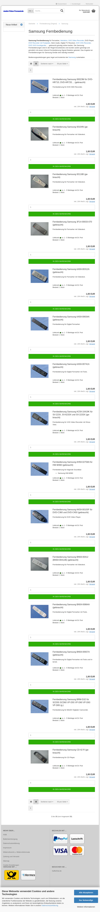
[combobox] (47, 67)
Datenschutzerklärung (50, 905)
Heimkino (63, 45)
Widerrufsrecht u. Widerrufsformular (16, 856)
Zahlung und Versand (11, 860)
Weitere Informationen (86, 907)
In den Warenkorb (62, 123)
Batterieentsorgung (10, 843)
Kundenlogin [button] (75, 4)
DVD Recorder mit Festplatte (39, 47)
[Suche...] (31, 10)
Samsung (72, 61)
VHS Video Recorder (76, 45)
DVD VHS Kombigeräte (37, 49)
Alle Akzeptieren (86, 893)
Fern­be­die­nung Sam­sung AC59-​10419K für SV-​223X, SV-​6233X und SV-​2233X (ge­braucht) (73, 419)
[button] (61, 4)
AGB (5, 839)
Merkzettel (88, 4)
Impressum (7, 852)
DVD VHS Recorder (83, 47)
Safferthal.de (56, 875)
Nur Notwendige (86, 900)
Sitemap (6, 865)
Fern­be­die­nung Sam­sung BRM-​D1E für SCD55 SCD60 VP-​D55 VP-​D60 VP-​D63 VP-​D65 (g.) (71, 706)
